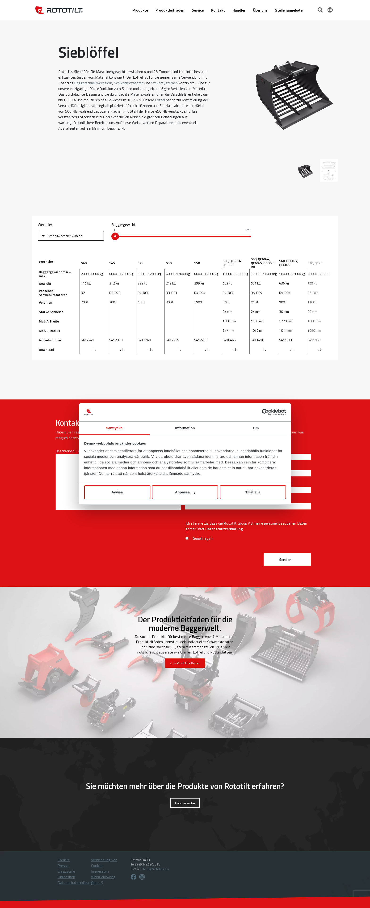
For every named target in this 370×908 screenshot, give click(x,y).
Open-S (97, 882)
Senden (285, 559)
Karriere (64, 860)
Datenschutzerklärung (75, 882)
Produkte (140, 10)
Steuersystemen (164, 83)
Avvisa (117, 492)
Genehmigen (202, 538)
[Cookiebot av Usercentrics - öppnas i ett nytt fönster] (265, 412)
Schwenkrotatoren (128, 83)
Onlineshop (66, 877)
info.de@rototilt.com (155, 869)
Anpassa (185, 492)
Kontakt (218, 10)
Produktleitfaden (170, 10)
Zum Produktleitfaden (185, 663)
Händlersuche (185, 802)
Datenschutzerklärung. (224, 529)
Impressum (100, 871)
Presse (63, 865)
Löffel (160, 100)
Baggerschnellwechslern (93, 83)
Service (198, 10)
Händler (238, 10)
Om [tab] (256, 428)
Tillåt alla (253, 492)
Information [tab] (185, 428)
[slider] (115, 236)
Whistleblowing (103, 877)
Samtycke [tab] (114, 428)
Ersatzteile (66, 871)
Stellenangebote (289, 10)
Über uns (260, 10)
